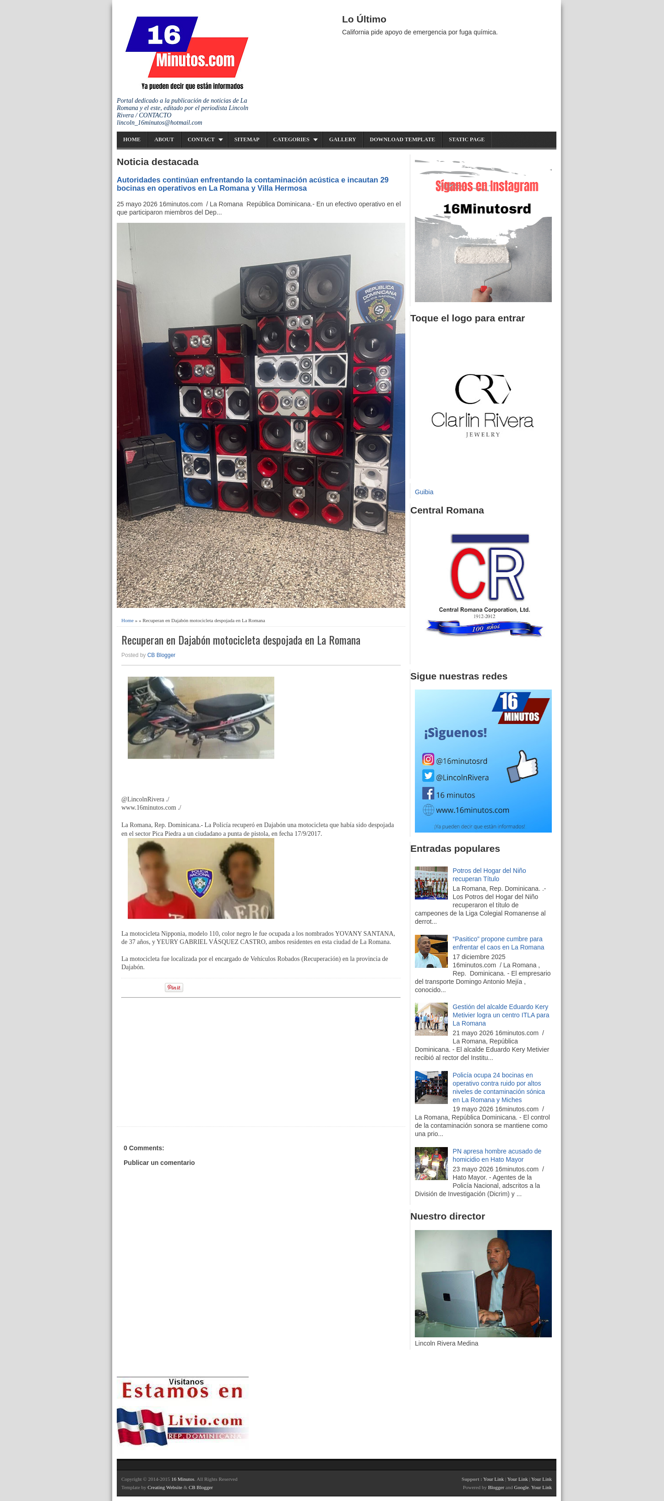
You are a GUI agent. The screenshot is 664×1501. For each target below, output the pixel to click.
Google (521, 1487)
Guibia (424, 492)
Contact (201, 139)
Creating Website (164, 1487)
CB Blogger (161, 655)
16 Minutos (182, 1479)
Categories (291, 139)
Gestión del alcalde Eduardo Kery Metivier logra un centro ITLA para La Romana (501, 1015)
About (164, 139)
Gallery (342, 139)
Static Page (466, 139)
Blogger (496, 1487)
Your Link (493, 1479)
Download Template (402, 139)
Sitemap (247, 139)
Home (132, 139)
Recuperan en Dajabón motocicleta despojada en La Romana (240, 639)
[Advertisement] (192, 1061)
